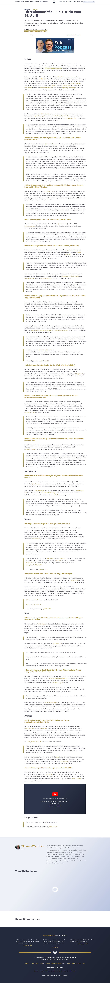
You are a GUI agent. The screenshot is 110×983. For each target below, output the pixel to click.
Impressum (52, 975)
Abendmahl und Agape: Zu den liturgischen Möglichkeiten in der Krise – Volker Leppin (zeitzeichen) (54, 297)
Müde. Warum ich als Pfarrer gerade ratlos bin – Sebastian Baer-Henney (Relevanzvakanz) (52, 139)
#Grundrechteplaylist (32, 600)
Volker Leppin (65, 276)
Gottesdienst (43, 728)
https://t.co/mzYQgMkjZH (34, 565)
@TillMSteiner (42, 624)
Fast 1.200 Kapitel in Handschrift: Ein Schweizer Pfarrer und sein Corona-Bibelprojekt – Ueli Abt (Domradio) (53, 671)
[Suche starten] (93, 1)
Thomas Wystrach (32, 846)
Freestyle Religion (57, 683)
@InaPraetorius (37, 484)
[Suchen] (88, 2)
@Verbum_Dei (57, 644)
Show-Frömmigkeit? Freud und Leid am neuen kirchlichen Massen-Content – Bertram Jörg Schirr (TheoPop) (54, 186)
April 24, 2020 (45, 361)
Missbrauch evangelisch (32, 1)
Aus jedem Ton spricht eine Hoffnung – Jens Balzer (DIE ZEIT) (49, 768)
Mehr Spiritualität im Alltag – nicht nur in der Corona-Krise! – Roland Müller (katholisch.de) (54, 440)
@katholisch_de (29, 412)
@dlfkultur (42, 79)
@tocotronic (49, 774)
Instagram (59, 971)
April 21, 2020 (53, 827)
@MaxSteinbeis (45, 114)
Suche (83, 963)
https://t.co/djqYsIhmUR (33, 604)
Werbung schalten (76, 963)
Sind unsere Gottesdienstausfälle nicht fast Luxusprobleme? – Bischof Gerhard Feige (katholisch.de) (51, 396)
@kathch (57, 495)
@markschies (36, 539)
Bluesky (42, 971)
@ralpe (78, 252)
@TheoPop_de (48, 191)
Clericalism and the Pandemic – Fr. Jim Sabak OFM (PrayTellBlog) (50, 365)
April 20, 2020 (43, 569)
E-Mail (71, 971)
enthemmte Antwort (46, 87)
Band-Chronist (76, 778)
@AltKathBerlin (29, 728)
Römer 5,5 (55, 947)
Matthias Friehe (29, 278)
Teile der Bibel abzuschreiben (58, 678)
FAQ (37, 963)
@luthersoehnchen (51, 144)
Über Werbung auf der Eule (73, 35)
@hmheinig (74, 580)
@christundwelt (30, 226)
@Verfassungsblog (40, 116)
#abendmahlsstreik (45, 350)
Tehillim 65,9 (27, 945)
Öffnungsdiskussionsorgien (53, 68)
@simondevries (62, 224)
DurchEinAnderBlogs (48, 493)
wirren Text (66, 85)
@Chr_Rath (60, 77)
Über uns (62, 1)
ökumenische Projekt (51, 702)
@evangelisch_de (46, 278)
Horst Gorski (75, 276)
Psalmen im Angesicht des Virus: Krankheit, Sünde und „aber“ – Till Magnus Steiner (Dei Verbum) (53, 619)
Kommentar (74, 77)
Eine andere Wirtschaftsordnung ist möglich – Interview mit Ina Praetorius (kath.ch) (53, 477)
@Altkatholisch (64, 761)
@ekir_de (68, 254)
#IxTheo (62, 558)
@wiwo (53, 85)
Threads (48, 971)
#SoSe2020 (50, 558)
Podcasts (80, 1)
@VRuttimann (39, 490)
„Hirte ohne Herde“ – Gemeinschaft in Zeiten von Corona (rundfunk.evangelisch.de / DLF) (46, 721)
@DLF (57, 757)
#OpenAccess (30, 563)
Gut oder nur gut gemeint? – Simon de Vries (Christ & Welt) (48, 219)
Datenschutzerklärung (61, 975)
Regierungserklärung (68, 87)
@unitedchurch (72, 250)
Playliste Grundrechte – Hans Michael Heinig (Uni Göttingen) (49, 574)
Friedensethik (44, 1)
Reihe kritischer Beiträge (61, 116)
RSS (75, 971)
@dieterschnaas (76, 83)
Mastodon (36, 971)
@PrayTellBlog (79, 374)
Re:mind (74, 1)
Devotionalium (49, 935)
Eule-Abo (68, 1)
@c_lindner (28, 87)
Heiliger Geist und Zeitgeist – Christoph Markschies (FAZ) (48, 524)
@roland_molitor (30, 449)
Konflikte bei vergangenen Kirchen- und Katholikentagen (49, 330)
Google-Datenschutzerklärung (55, 805)
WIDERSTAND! (61, 963)
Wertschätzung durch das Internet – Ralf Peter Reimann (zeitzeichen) (52, 246)
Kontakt (69, 963)
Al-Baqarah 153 (82, 944)
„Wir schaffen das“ (70, 118)
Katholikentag (19, 1)
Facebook (65, 971)
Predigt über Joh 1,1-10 (34, 742)
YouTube (53, 971)
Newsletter (54, 963)
